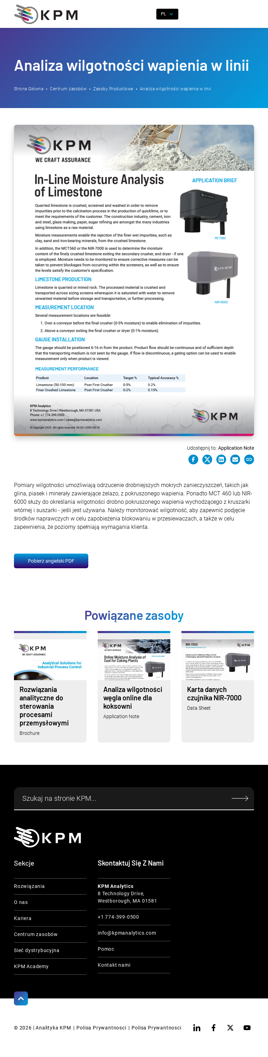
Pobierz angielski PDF (51, 561)
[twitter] (230, 1028)
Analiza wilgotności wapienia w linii (175, 88)
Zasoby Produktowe (113, 88)
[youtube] (247, 1028)
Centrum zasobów (68, 88)
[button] (249, 14)
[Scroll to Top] (21, 998)
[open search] (147, 14)
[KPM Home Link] (47, 837)
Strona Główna (28, 88)
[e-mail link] (235, 459)
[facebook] (214, 1028)
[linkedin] (197, 1028)
